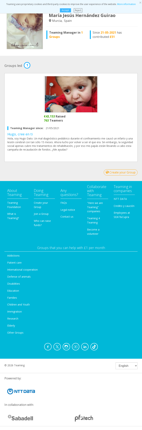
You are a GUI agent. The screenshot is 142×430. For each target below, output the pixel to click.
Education (13, 290)
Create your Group (121, 172)
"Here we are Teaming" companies (95, 207)
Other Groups (15, 332)
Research (12, 318)
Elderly (11, 325)
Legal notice (67, 209)
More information (126, 4)
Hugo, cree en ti (20, 134)
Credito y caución (124, 206)
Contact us (66, 216)
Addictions (13, 255)
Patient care (14, 262)
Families (12, 297)
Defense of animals (19, 276)
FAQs (63, 202)
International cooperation (22, 269)
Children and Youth (18, 304)
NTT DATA (120, 199)
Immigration (14, 311)
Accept (65, 10)
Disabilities (13, 283)
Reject (78, 10)
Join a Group (41, 214)
